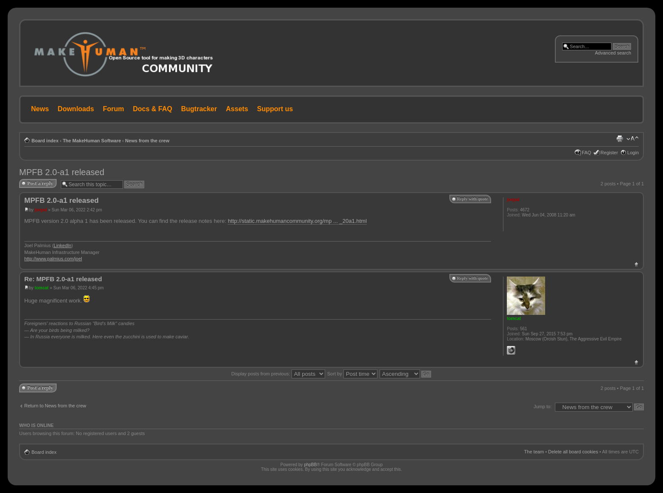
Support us (275, 108)
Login (633, 152)
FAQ (586, 152)
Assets (237, 108)
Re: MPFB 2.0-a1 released (63, 279)
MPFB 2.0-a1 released (61, 172)
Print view (619, 139)
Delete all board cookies (573, 451)
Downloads (76, 108)
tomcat (41, 287)
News (40, 108)
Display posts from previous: (278, 373)
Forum (113, 108)
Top (636, 264)
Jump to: (543, 406)
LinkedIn (62, 245)
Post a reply (40, 183)
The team (534, 451)
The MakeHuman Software (92, 140)
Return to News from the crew (55, 405)
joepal (40, 210)
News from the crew (147, 140)
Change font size (632, 139)
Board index (45, 140)
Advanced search (613, 52)
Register (609, 152)
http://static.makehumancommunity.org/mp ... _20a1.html (297, 221)
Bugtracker (199, 108)
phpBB (310, 464)
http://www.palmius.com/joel (53, 258)
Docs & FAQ (152, 108)
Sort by (352, 373)
